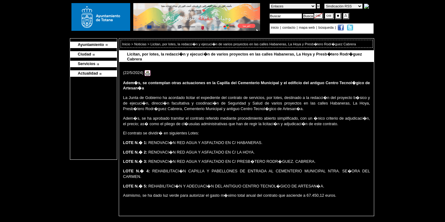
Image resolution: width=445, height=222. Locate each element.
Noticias (140, 44)
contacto (288, 27)
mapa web (307, 27)
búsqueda (327, 27)
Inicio (126, 44)
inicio (275, 27)
